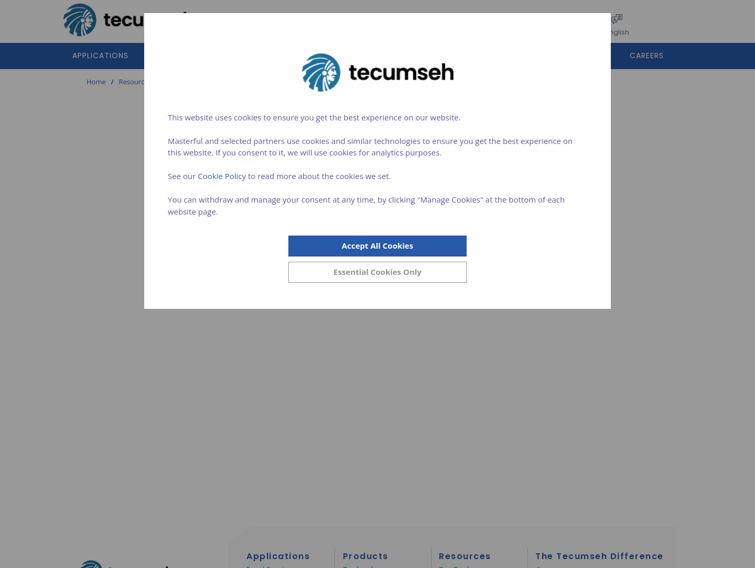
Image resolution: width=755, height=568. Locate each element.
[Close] (377, 272)
